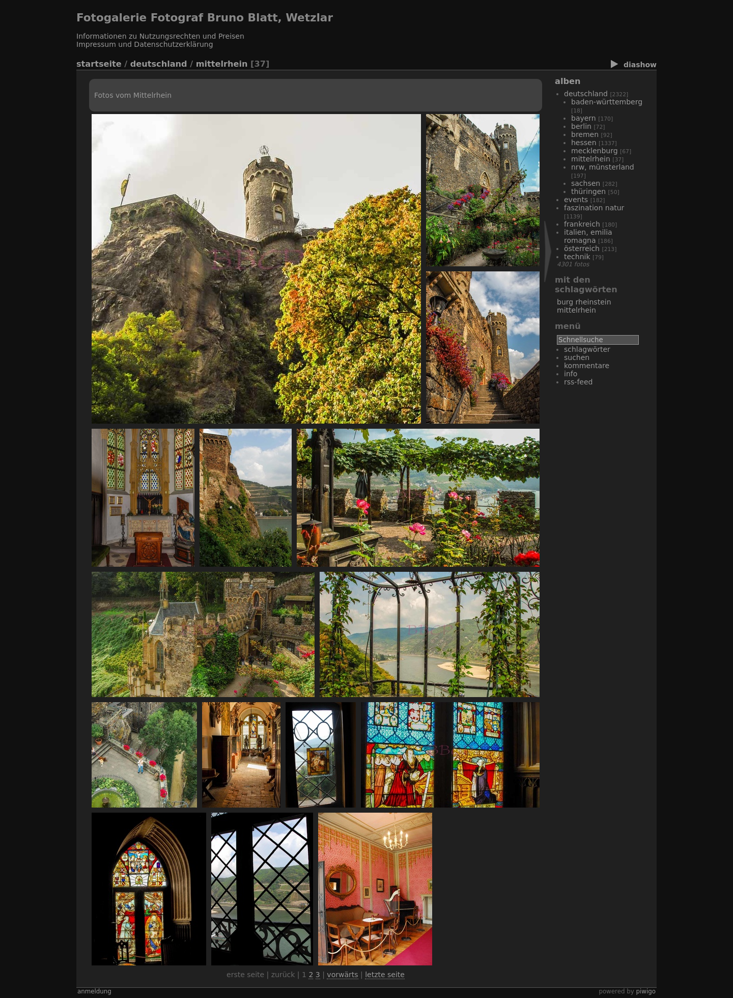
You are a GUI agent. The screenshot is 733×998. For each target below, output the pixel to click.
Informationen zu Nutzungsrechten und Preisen (160, 36)
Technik (577, 257)
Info (570, 374)
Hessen (584, 142)
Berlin (581, 126)
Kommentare (586, 366)
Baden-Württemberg (606, 102)
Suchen (576, 357)
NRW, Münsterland (602, 167)
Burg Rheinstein (584, 302)
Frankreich (582, 224)
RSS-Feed (578, 382)
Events (576, 200)
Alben (567, 81)
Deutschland (158, 64)
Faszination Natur (594, 208)
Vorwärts (342, 975)
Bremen (585, 134)
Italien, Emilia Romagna (588, 236)
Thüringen (588, 191)
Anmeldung (94, 991)
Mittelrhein (222, 64)
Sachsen (585, 183)
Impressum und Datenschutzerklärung (144, 44)
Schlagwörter (587, 349)
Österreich (582, 248)
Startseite (99, 64)
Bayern (583, 118)
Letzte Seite (385, 975)
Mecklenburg (594, 151)
